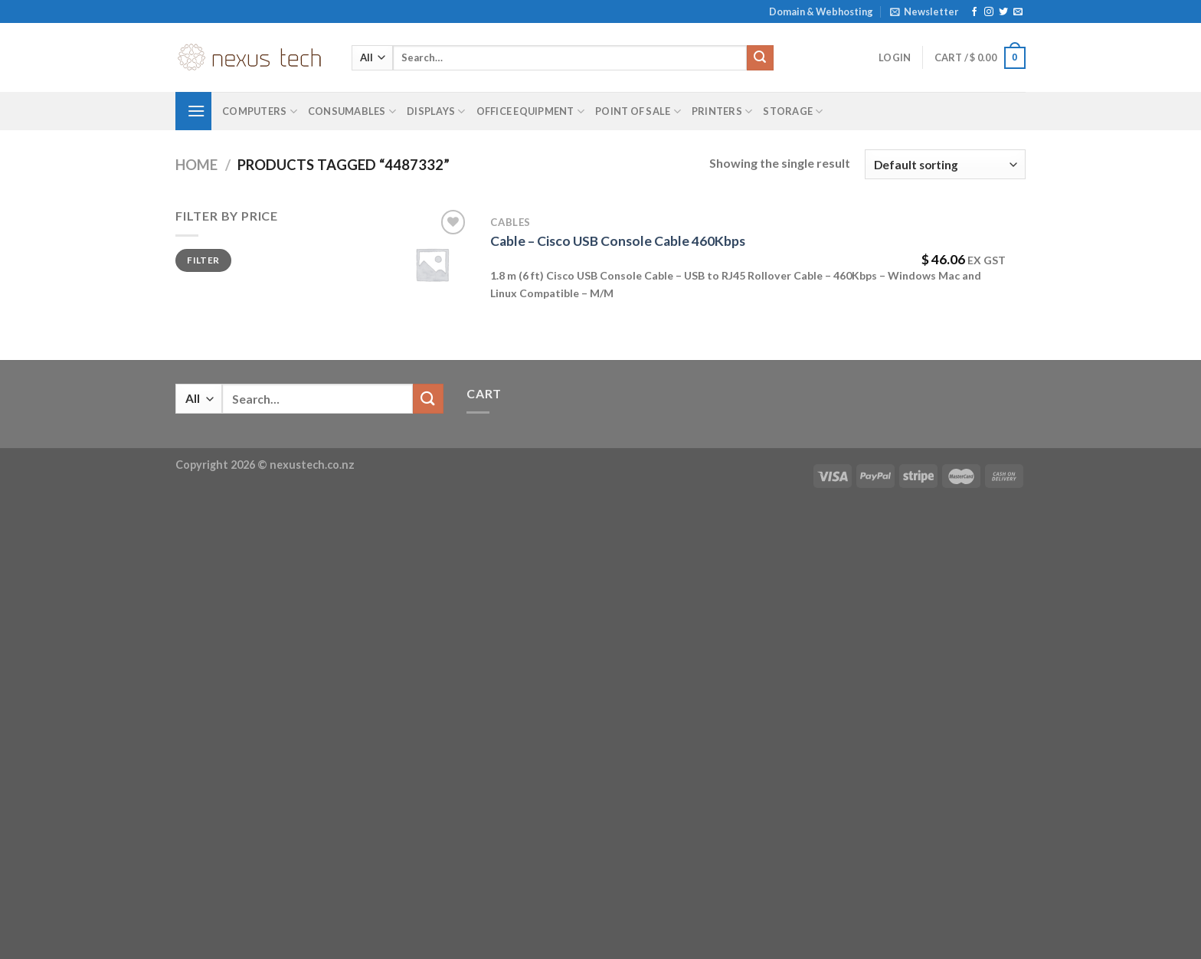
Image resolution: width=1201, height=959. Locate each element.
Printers (722, 111)
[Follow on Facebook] (974, 12)
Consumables (352, 111)
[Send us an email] (1018, 12)
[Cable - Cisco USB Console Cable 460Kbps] (432, 264)
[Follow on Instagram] (988, 12)
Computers (259, 111)
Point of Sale (638, 111)
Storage (793, 111)
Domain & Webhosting (821, 11)
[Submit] (760, 58)
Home (196, 164)
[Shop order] (945, 164)
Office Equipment (530, 111)
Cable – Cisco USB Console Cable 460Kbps (617, 241)
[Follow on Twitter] (1003, 12)
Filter (203, 260)
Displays (436, 111)
